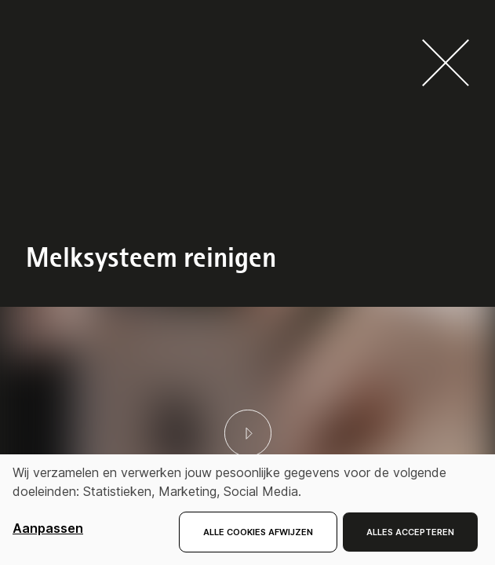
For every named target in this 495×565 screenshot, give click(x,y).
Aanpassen (48, 528)
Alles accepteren (410, 532)
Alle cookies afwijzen (258, 532)
